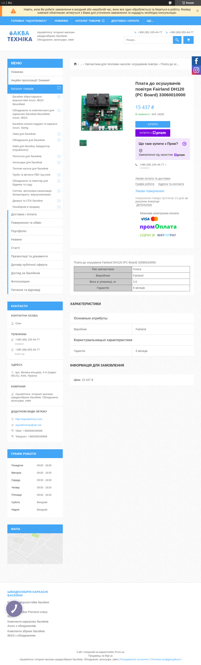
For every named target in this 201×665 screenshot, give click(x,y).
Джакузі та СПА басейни (28, 200)
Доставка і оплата (24, 214)
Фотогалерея (20, 281)
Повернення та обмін (26, 222)
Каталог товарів (22, 88)
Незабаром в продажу (26, 206)
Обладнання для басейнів (29, 140)
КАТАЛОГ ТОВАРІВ (87, 20)
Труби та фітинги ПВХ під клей (31, 174)
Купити (153, 124)
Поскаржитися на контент (134, 659)
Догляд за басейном (25, 273)
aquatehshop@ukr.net (28, 425)
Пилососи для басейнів (27, 156)
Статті (15, 248)
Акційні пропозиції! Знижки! (30, 80)
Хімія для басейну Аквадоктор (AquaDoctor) (31, 148)
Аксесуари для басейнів (27, 162)
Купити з (153, 133)
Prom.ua (119, 652)
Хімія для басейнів (24, 133)
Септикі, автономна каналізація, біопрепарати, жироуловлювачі (32, 192)
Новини (16, 239)
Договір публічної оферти (29, 264)
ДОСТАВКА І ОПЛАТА (125, 20)
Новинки (17, 72)
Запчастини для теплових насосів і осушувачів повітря (121, 64)
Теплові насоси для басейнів (30, 168)
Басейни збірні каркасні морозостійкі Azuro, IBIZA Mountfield (28, 100)
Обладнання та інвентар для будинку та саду (30, 182)
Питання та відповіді (25, 290)
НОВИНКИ (61, 20)
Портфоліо (18, 231)
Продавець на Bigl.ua (100, 655)
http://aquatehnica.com (28, 419)
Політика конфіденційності (166, 659)
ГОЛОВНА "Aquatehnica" (29, 20)
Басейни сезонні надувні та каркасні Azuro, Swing (35, 125)
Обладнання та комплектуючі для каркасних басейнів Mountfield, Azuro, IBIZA (33, 114)
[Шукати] (177, 40)
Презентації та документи (29, 256)
